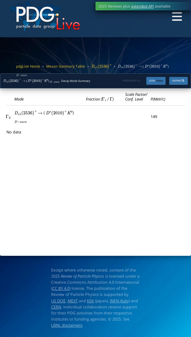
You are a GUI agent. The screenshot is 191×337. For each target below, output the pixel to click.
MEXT (73, 300)
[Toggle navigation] (176, 17)
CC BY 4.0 (60, 288)
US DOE (58, 300)
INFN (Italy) (120, 300)
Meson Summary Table (65, 66)
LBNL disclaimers (66, 325)
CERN (56, 306)
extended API (142, 6)
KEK (90, 300)
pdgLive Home (28, 66)
